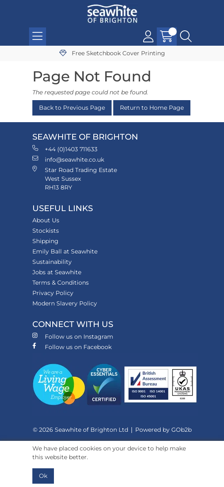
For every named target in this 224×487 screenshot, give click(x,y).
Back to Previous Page (72, 107)
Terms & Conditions (60, 282)
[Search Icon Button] (186, 36)
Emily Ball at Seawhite (64, 251)
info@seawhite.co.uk (68, 159)
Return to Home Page (152, 107)
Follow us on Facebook (72, 347)
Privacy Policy (52, 293)
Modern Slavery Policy (64, 303)
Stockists (45, 230)
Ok (43, 476)
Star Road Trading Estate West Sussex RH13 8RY (74, 178)
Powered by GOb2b (163, 429)
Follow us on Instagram (72, 336)
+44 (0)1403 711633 (64, 149)
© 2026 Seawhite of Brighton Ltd (80, 429)
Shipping (45, 241)
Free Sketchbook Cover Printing (112, 53)
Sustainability (52, 262)
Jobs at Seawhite (56, 272)
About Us (45, 220)
